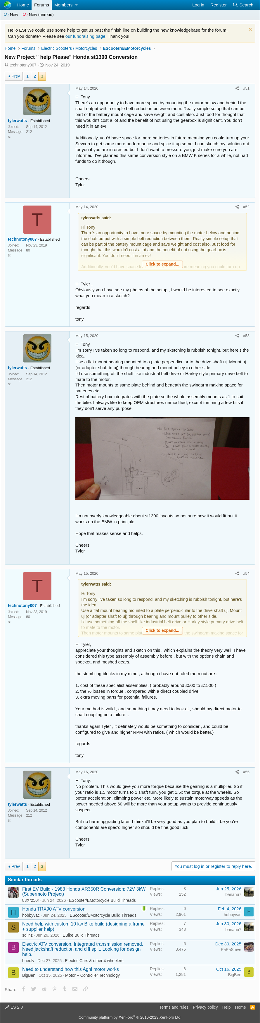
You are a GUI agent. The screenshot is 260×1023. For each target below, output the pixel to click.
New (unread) (38, 14)
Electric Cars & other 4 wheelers (94, 960)
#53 (246, 335)
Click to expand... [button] (162, 264)
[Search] (243, 5)
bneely (28, 960)
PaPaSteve (231, 949)
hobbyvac (31, 915)
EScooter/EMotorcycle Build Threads (102, 900)
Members (63, 4)
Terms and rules (174, 1007)
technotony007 (23, 65)
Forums (41, 4)
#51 (246, 88)
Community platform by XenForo (130, 1017)
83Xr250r (30, 900)
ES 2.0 (14, 1007)
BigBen (28, 975)
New (11, 14)
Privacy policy (205, 1007)
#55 (246, 772)
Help (226, 1007)
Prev (15, 76)
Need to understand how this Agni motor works (70, 969)
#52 (246, 207)
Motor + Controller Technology (92, 975)
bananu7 (233, 894)
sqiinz (27, 935)
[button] (76, 5)
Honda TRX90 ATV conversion (53, 908)
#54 (246, 573)
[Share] (237, 88)
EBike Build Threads (81, 935)
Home (23, 4)
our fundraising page (85, 36)
